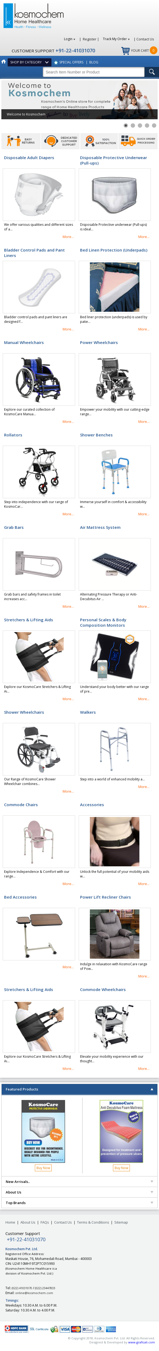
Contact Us (145, 39)
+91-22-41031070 (75, 50)
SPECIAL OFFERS (71, 62)
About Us (27, 1222)
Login (69, 39)
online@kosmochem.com (34, 1293)
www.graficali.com (141, 1342)
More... (68, 236)
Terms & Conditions (93, 1222)
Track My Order (116, 39)
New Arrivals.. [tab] (79, 1181)
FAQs (45, 1222)
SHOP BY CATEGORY (26, 62)
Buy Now (43, 1168)
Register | (91, 39)
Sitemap (121, 1222)
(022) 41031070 (22, 1288)
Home (10, 1222)
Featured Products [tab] (79, 1089)
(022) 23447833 (45, 1288)
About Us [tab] (79, 1192)
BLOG (93, 62)
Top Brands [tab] (79, 1202)
